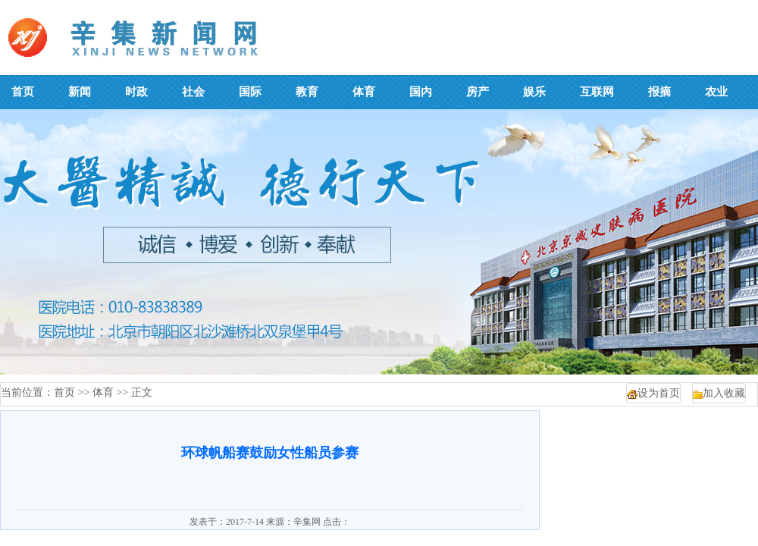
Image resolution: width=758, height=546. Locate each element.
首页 (64, 392)
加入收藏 (724, 393)
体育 (103, 392)
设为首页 (658, 393)
